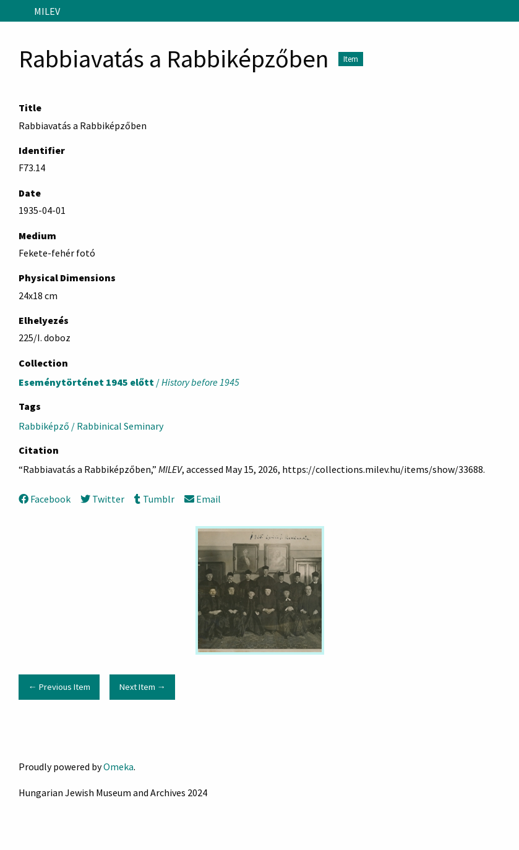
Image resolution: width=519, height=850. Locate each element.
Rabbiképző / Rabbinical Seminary (91, 426)
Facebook (45, 499)
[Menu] (14, 11)
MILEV (47, 11)
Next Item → (142, 686)
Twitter (102, 499)
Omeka (118, 766)
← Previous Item (59, 686)
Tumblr (154, 499)
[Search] (508, 11)
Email (202, 499)
